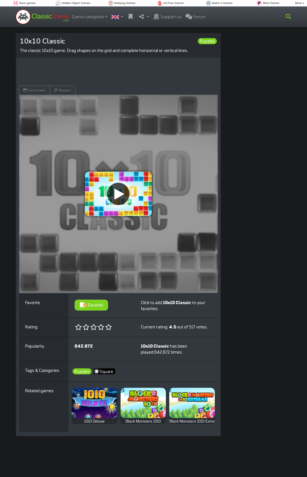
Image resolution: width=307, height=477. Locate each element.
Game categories (88, 16)
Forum (196, 16)
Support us (167, 16)
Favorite (91, 305)
